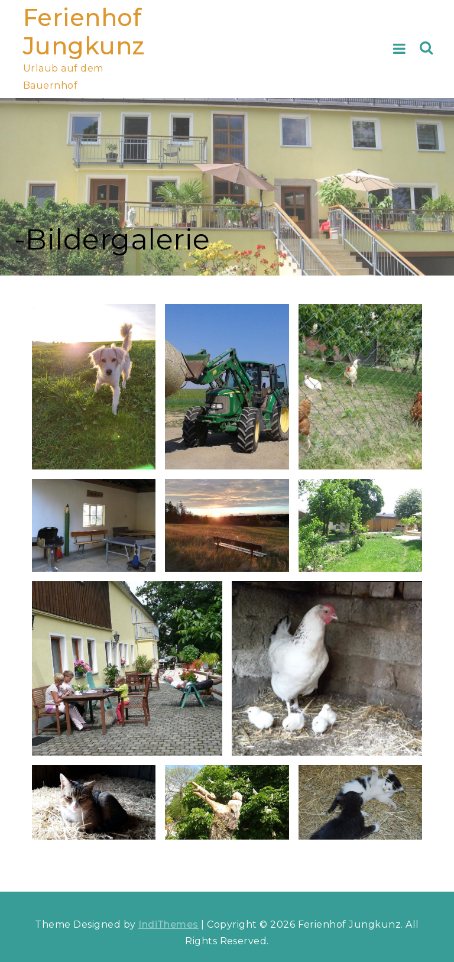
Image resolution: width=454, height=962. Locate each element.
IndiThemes (168, 924)
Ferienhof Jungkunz (84, 31)
